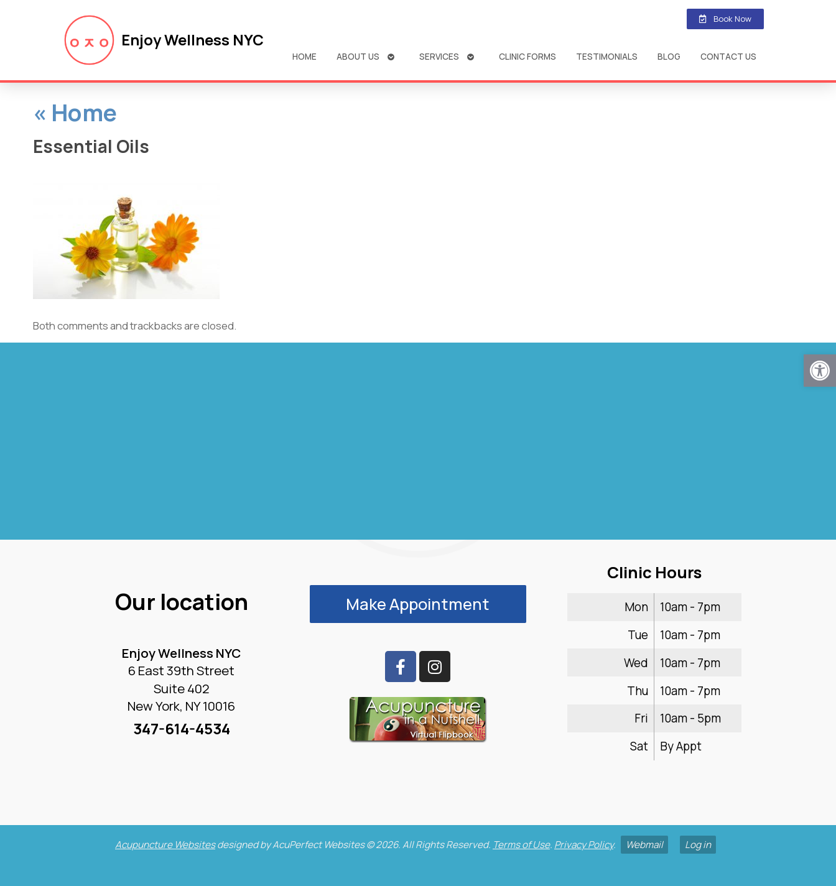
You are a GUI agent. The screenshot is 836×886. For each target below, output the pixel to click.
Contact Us (728, 56)
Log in (698, 844)
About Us (358, 56)
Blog (668, 56)
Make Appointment (418, 604)
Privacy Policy (583, 844)
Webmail (644, 844)
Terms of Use (521, 844)
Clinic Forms (527, 56)
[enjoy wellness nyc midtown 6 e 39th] (418, 446)
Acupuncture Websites (165, 844)
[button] (820, 370)
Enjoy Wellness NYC (192, 40)
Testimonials (607, 56)
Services (439, 56)
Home (304, 56)
